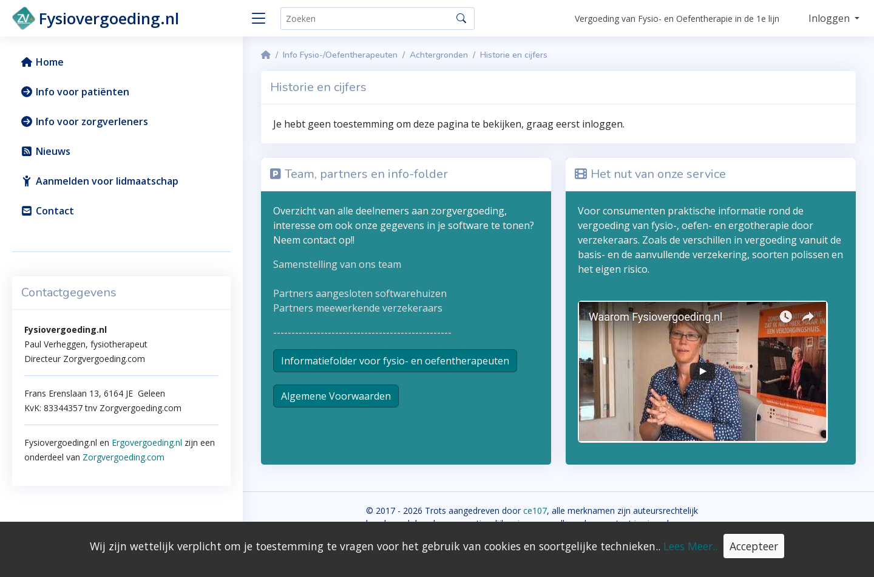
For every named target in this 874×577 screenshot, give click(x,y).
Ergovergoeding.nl (147, 442)
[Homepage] (266, 55)
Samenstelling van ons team (337, 264)
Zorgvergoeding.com (122, 457)
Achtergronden (439, 55)
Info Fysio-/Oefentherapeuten (340, 55)
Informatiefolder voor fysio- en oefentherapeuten (395, 360)
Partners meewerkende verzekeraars (357, 308)
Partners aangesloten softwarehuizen (360, 293)
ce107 (535, 510)
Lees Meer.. (690, 546)
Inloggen (830, 18)
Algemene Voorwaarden (336, 396)
